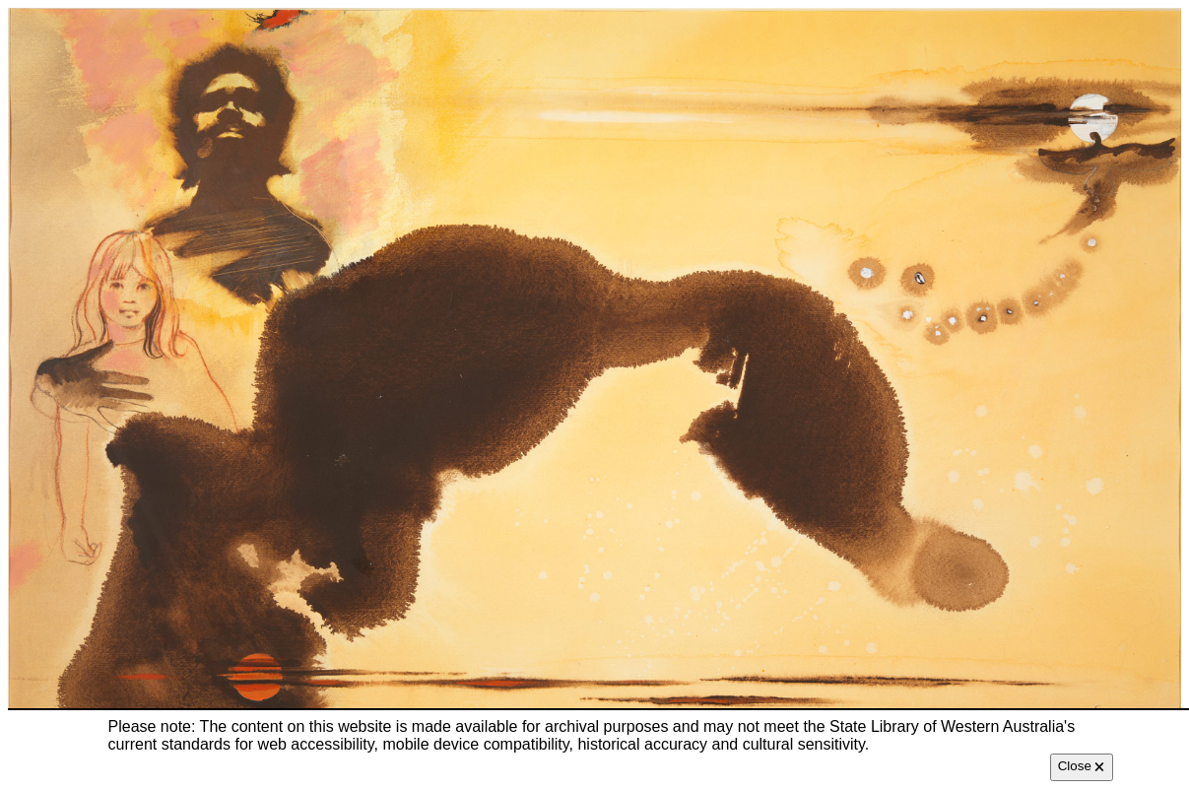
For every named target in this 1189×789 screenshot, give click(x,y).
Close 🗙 (1081, 765)
